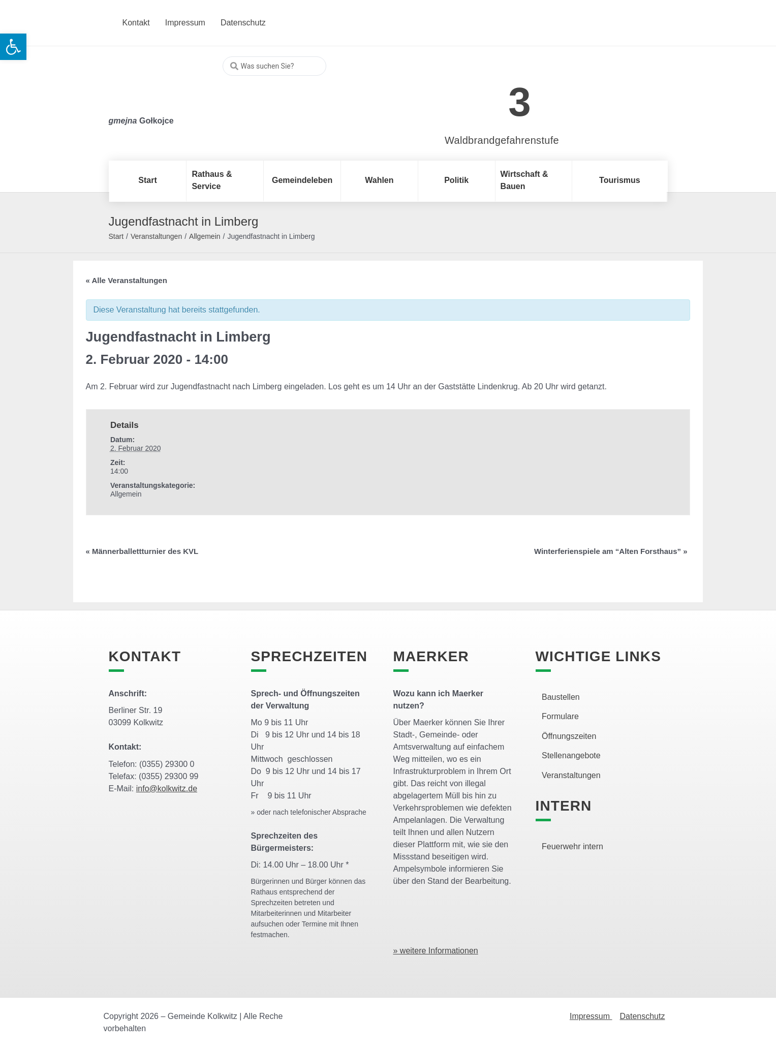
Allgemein (204, 236)
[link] (487, 96)
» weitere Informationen (435, 950)
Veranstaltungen (156, 236)
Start (116, 236)
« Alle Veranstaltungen (126, 280)
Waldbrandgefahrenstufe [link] (502, 140)
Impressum (591, 1016)
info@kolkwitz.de (166, 788)
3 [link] (519, 102)
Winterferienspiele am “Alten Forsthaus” (611, 551)
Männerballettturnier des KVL (142, 551)
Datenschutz (642, 1016)
